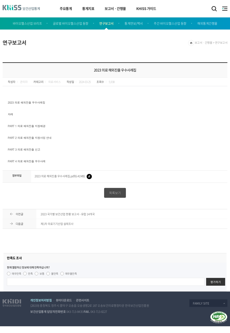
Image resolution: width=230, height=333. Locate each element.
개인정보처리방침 (41, 300)
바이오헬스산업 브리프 (27, 23)
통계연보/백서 (134, 23)
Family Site (201, 303)
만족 (30, 273)
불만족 (54, 273)
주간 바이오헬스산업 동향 (170, 23)
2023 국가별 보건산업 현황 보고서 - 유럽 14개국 (68, 214)
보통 (42, 273)
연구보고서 (106, 23)
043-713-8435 (74, 311)
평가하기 (215, 282)
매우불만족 (71, 273)
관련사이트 (82, 300)
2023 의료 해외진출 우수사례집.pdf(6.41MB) (63, 176)
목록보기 (115, 193)
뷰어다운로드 (64, 300)
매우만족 (16, 273)
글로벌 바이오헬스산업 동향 (70, 23)
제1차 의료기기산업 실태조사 (57, 224)
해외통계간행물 (207, 23)
